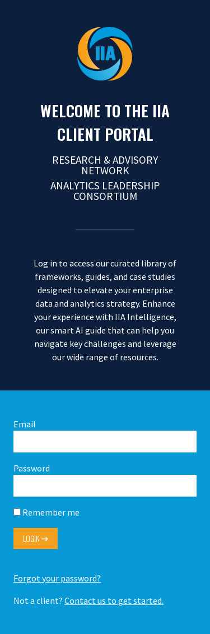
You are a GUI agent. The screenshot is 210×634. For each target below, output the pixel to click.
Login (35, 538)
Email (105, 435)
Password (105, 480)
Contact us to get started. (114, 600)
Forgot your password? (57, 578)
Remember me (46, 512)
